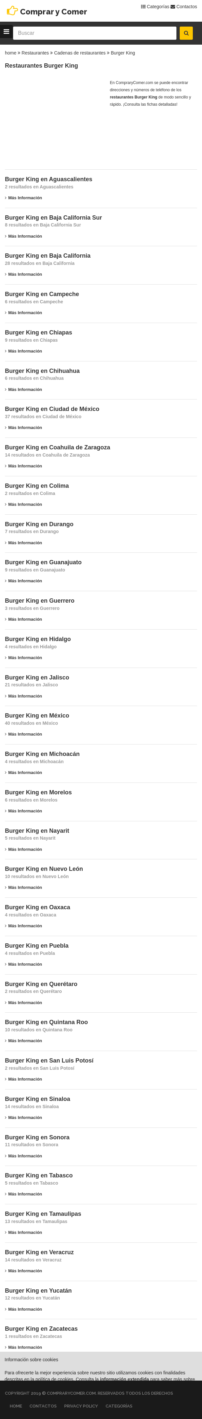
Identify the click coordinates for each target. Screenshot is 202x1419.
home (10, 52)
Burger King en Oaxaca (37, 907)
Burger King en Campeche (42, 294)
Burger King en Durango (39, 524)
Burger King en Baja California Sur (53, 217)
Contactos (184, 6)
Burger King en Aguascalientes (48, 179)
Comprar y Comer (53, 11)
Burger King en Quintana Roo (46, 1022)
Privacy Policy (81, 1406)
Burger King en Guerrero (39, 600)
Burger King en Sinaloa (37, 1099)
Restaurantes (35, 52)
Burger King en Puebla (37, 945)
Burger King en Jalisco (37, 677)
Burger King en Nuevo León (44, 869)
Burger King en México (37, 715)
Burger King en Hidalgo (38, 639)
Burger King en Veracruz (39, 1252)
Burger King (123, 52)
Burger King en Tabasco (39, 1175)
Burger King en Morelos (38, 792)
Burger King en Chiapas (38, 332)
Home (16, 1406)
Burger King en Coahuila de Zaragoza (57, 447)
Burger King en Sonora (37, 1137)
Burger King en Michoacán (42, 754)
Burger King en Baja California (48, 255)
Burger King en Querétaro (41, 984)
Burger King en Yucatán (38, 1290)
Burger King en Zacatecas (41, 1328)
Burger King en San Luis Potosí (49, 1060)
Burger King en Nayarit (37, 831)
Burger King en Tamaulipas (43, 1214)
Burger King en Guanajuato (43, 562)
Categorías (155, 6)
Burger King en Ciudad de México (52, 409)
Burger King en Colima (37, 486)
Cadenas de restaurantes (80, 52)
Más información (23, 197)
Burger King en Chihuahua (42, 371)
